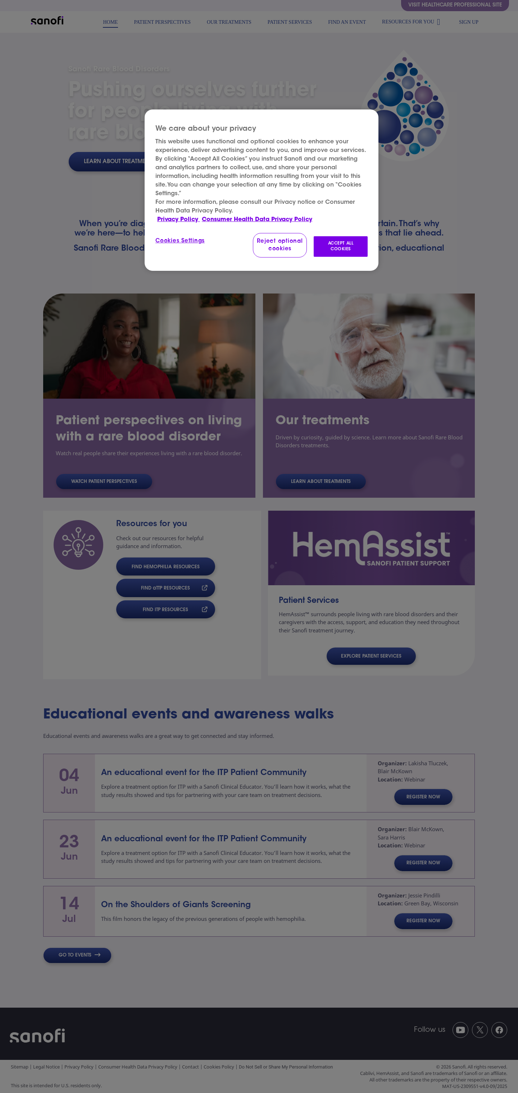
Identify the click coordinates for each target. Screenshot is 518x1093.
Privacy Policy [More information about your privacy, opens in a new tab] (178, 220)
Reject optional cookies (280, 245)
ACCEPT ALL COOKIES (341, 246)
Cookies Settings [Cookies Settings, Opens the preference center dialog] (180, 241)
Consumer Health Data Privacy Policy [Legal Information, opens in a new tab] (257, 220)
